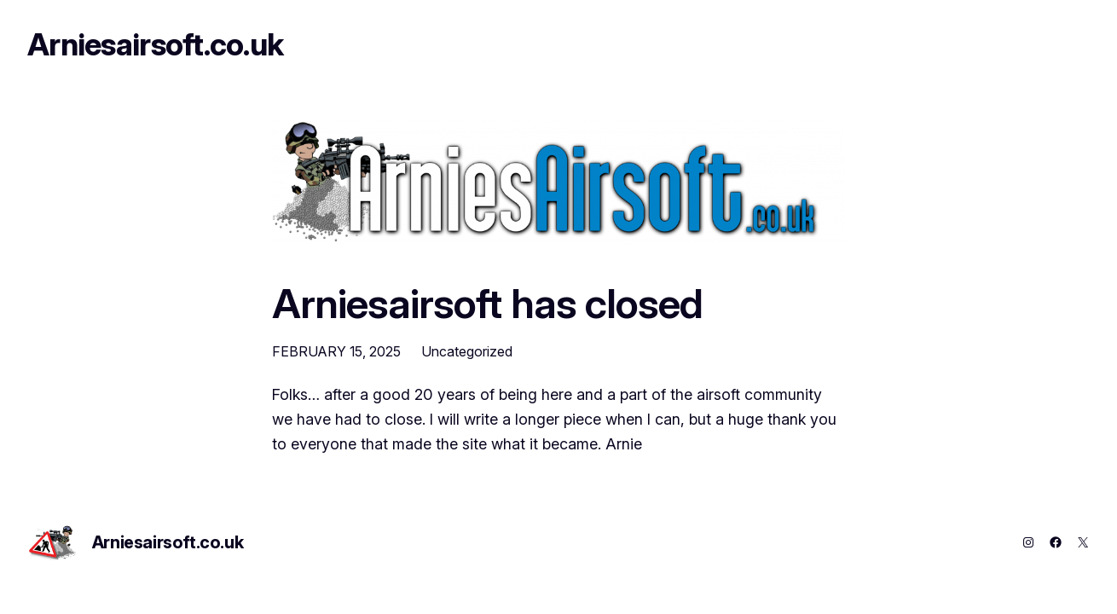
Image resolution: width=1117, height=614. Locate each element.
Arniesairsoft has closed (487, 303)
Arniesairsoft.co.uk (155, 44)
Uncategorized (466, 351)
